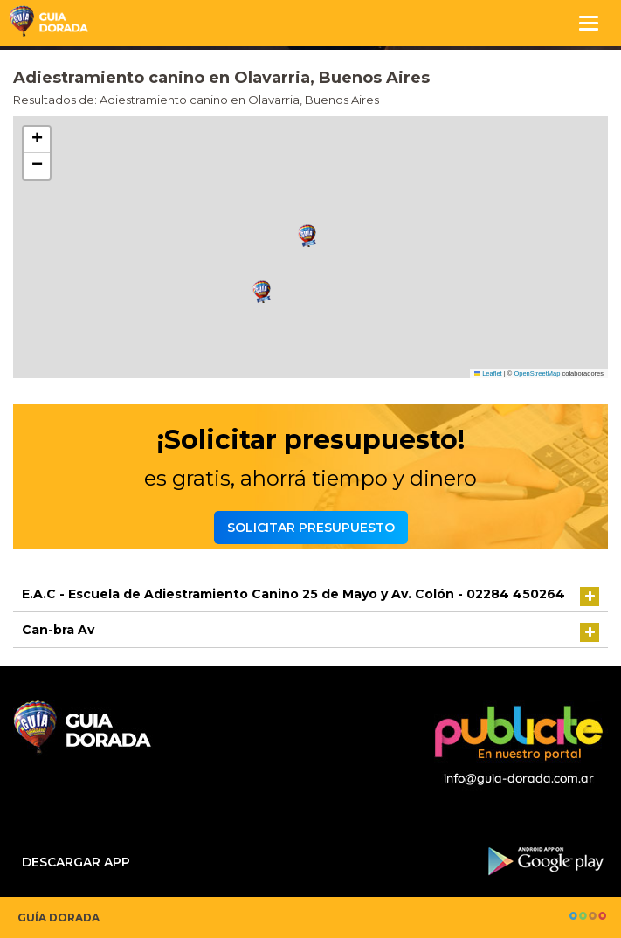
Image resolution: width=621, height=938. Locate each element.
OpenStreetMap (537, 373)
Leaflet (488, 373)
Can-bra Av (58, 630)
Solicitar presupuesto (311, 527)
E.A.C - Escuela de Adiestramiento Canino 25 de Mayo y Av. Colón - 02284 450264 (293, 594)
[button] (307, 236)
